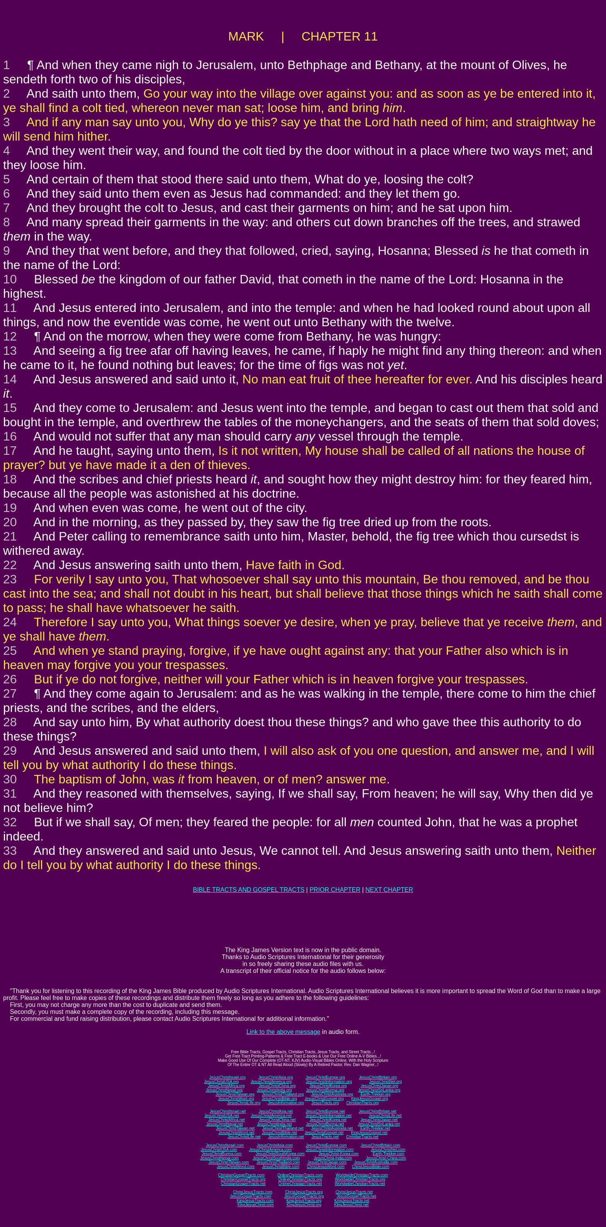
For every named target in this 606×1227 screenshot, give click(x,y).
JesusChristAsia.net (276, 1111)
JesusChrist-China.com (386, 1158)
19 (10, 508)
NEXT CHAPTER (389, 889)
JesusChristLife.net (385, 1115)
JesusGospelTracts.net (356, 1196)
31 (10, 793)
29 (10, 751)
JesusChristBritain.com (380, 1145)
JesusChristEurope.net (325, 1111)
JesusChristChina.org (277, 1086)
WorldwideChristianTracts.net (360, 1183)
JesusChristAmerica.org (271, 1082)
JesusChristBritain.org (378, 1077)
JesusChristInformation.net (329, 1115)
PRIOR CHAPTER (335, 889)
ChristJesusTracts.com (252, 1192)
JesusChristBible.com (280, 1166)
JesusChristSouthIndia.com (276, 1158)
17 (10, 451)
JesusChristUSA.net (221, 1115)
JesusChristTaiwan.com (228, 1162)
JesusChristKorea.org (328, 1086)
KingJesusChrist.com (255, 1205)
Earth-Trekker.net (375, 1128)
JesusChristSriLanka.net (379, 1124)
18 (10, 479)
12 (10, 336)
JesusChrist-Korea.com (338, 1154)
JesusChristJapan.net (379, 1120)
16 (10, 436)
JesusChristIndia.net (274, 1124)
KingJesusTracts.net (351, 1200)
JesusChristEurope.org (325, 1077)
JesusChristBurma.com (222, 1154)
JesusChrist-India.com (333, 1158)
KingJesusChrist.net (351, 1205)
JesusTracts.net (325, 1137)
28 (10, 722)
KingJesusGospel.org (369, 1099)
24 (10, 622)
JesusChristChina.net (277, 1120)
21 (10, 536)
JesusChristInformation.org (329, 1082)
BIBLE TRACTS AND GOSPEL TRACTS (249, 889)
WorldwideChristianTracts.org (360, 1179)
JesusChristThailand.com (278, 1162)
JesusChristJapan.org (379, 1086)
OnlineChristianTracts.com (300, 1175)
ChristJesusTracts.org (304, 1192)
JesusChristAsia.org (276, 1077)
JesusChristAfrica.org (226, 1086)
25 (10, 651)
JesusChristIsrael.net (227, 1111)
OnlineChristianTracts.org (300, 1179)
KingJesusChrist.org (304, 1205)
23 (10, 579)
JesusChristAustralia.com (376, 1162)
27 (10, 693)
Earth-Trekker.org (375, 1094)
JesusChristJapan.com (326, 1162)
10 (10, 279)
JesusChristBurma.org (325, 1090)
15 (10, 408)
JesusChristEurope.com (326, 1145)
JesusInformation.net (286, 1137)
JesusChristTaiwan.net (235, 1128)
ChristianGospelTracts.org (243, 1179)
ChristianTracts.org (362, 1103)
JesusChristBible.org (279, 1099)
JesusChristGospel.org (324, 1099)
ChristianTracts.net (362, 1137)
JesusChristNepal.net (224, 1124)
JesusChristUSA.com (219, 1149)
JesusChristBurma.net (325, 1124)
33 (10, 851)
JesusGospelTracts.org (303, 1196)
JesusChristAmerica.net (271, 1115)
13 (10, 351)
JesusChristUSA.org (221, 1082)
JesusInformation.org (286, 1103)
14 (10, 379)
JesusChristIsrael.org (227, 1077)
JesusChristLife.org (243, 1103)
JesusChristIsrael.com (224, 1145)
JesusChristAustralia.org (332, 1094)
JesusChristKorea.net (328, 1120)
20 (10, 522)
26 (10, 679)
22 (10, 565)
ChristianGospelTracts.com (241, 1175)
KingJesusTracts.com (255, 1200)
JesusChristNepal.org (224, 1090)
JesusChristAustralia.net (332, 1128)
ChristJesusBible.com (370, 1166)
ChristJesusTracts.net (354, 1192)
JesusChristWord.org (236, 1099)
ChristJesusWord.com (326, 1166)
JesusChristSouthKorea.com (280, 1154)
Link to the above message (283, 1032)
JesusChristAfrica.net (226, 1120)
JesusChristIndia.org (274, 1090)
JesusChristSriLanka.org (379, 1090)
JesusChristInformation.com (330, 1149)
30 (10, 779)
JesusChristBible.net (279, 1132)
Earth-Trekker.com (388, 1154)
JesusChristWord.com (236, 1166)
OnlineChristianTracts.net (300, 1183)
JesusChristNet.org (385, 1082)
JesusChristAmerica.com (270, 1149)
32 (10, 822)
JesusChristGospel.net (324, 1132)
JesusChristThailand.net (282, 1128)
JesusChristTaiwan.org (235, 1094)
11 (10, 308)
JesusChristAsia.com (275, 1145)
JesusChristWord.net (236, 1132)
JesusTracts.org (325, 1103)
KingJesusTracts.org (304, 1200)
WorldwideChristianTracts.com (362, 1175)
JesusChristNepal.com (219, 1158)
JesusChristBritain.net (377, 1111)
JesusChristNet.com (388, 1149)
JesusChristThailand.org (283, 1094)
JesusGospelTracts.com (250, 1196)
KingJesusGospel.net (369, 1132)
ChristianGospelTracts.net (243, 1183)
